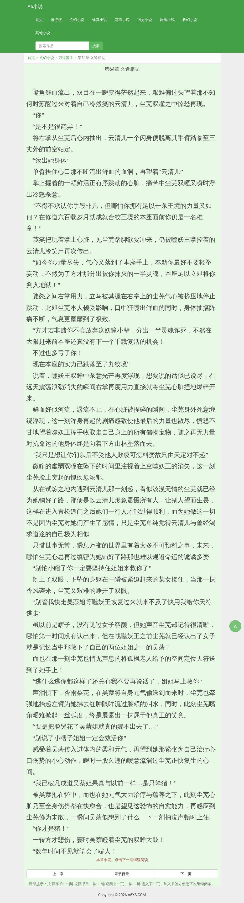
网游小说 (167, 20)
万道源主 (66, 58)
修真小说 (99, 20)
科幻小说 (190, 20)
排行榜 (56, 20)
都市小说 (122, 20)
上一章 (58, 874)
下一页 (185, 874)
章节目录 (122, 874)
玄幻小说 (77, 20)
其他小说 (42, 33)
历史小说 (144, 20)
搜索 (96, 46)
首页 (39, 20)
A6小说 (35, 6)
